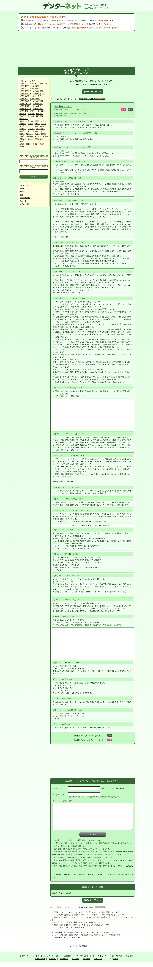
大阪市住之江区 (25, 109)
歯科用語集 (64, 959)
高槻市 (30, 124)
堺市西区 (22, 116)
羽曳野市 (29, 134)
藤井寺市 (29, 136)
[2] (61, 99)
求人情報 (23, 201)
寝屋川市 (31, 129)
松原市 (22, 131)
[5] (72, 99)
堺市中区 (31, 114)
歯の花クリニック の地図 (61, 893)
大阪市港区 (23, 89)
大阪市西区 (35, 86)
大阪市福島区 (43, 84)
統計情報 (86, 959)
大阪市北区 (23, 111)
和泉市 (35, 131)
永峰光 (115, 959)
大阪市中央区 (35, 111)
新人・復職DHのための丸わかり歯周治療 (93, 525)
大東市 (28, 131)
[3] (65, 99)
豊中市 (30, 121)
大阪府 (32, 81)
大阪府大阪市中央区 (61, 109)
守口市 (43, 124)
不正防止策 (128, 866)
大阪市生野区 (36, 96)
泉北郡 (35, 144)
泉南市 (45, 136)
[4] (68, 99)
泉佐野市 (43, 126)
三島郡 (22, 144)
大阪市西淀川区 (25, 94)
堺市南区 (31, 116)
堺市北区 (39, 116)
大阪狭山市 (39, 139)
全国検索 (67, 956)
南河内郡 (22, 146)
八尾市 (35, 126)
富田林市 (22, 129)
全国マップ (23, 81)
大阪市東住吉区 (25, 104)
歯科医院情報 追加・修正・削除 (67, 937)
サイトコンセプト (65, 927)
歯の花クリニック (63, 106)
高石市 (22, 136)
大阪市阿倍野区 (25, 101)
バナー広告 (98, 959)
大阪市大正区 (35, 89)
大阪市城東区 (35, 99)
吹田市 (43, 121)
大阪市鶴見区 (36, 106)
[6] (75, 99)
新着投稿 (129, 956)
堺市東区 (39, 114)
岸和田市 (22, 121)
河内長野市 (40, 129)
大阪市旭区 (23, 99)
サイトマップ (38, 956)
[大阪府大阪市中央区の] (92, 99)
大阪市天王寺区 (25, 91)
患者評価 (52, 959)
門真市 (37, 134)
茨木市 (28, 126)
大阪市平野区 (38, 109)
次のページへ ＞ (92, 91)
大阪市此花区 (24, 86)
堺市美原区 (23, 119)
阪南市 (22, 141)
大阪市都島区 (31, 84)
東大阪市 (38, 136)
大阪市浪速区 (38, 91)
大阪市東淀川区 (39, 94)
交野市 (30, 139)
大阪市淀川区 (24, 106)
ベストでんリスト (82, 956)
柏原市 (22, 134)
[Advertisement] (76, 48)
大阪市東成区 (24, 96)
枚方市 (22, 126)
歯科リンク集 (117, 956)
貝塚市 (37, 124)
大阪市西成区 (38, 104)
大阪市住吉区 (38, 101)
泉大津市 (22, 124)
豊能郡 (28, 144)
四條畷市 (22, 139)
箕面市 (42, 131)
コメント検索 (25, 204)
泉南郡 (42, 144)
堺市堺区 (22, 114)
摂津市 (43, 134)
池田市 (37, 121)
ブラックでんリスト (64, 922)
